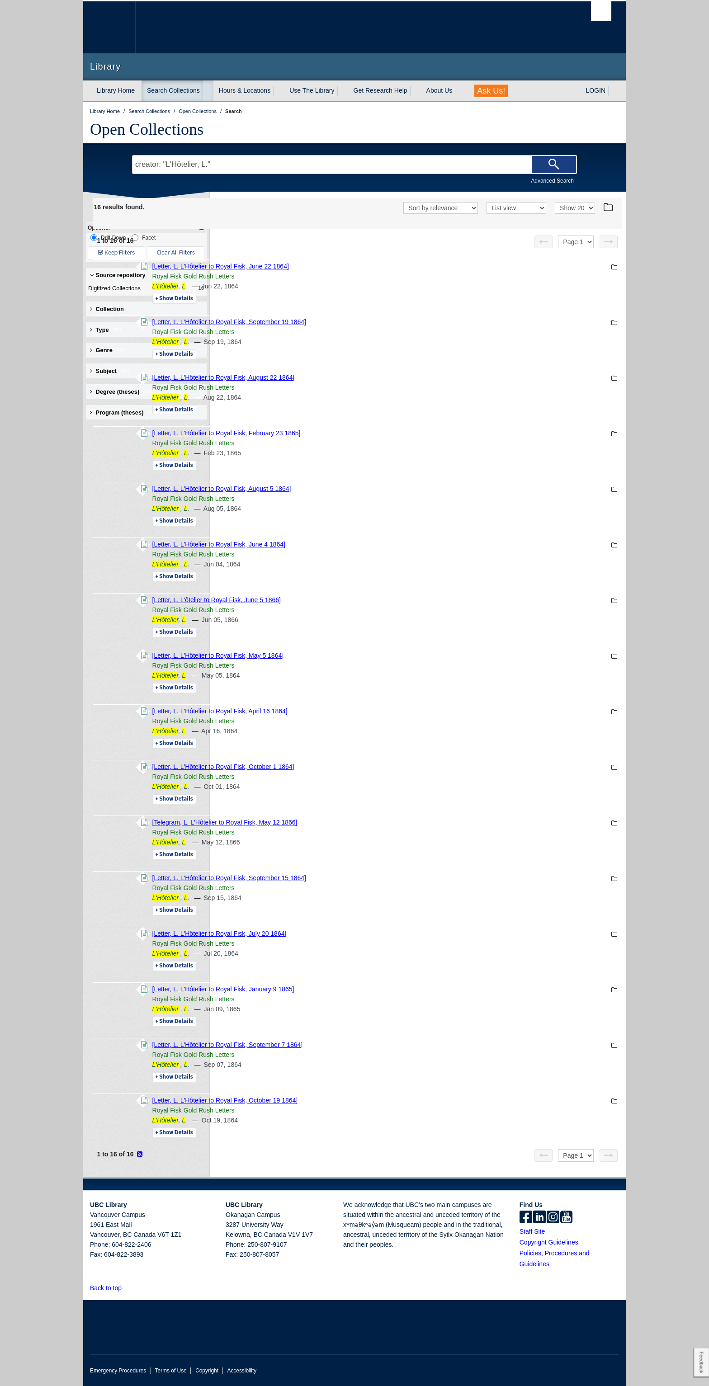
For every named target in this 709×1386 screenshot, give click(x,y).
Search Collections (173, 90)
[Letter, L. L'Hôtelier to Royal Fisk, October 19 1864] (348, 1100)
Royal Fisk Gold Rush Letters (317, 276)
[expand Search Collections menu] (208, 91)
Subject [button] (110, 371)
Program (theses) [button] (123, 412)
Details (298, 299)
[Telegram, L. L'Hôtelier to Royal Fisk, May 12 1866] (348, 822)
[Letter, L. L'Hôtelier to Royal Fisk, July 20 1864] (343, 933)
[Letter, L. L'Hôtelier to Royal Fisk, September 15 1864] (353, 878)
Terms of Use (171, 1370)
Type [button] (106, 329)
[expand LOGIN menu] (613, 91)
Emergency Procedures (118, 1370)
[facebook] (526, 1218)
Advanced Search (552, 181)
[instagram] (553, 1218)
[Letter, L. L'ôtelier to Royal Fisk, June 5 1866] (340, 599)
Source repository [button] (118, 275)
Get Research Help (380, 90)
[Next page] (609, 242)
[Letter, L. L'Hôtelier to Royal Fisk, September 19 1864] (353, 321)
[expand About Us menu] (460, 91)
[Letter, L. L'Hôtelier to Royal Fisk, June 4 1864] (342, 544)
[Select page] (576, 242)
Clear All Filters (176, 253)
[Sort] (440, 208)
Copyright (206, 1370)
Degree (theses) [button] (121, 391)
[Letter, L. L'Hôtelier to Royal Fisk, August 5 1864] (345, 488)
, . (293, 286)
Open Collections (146, 129)
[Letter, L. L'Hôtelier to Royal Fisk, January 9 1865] (347, 989)
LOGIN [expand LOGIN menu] (595, 90)
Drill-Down (108, 237)
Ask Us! (491, 90)
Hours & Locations (244, 90)
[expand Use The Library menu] (342, 91)
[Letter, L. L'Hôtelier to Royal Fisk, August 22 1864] (347, 377)
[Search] (554, 165)
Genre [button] (108, 350)
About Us (439, 90)
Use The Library (311, 90)
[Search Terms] (354, 164)
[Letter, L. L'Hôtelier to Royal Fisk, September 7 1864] (351, 1044)
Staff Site (532, 1231)
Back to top (110, 1288)
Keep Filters (116, 253)
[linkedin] (539, 1218)
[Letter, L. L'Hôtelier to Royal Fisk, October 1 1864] (347, 766)
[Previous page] (543, 242)
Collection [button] (107, 309)
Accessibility (241, 1370)
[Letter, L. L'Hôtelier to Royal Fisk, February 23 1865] (350, 433)
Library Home (116, 90)
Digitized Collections (144, 288)
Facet (144, 237)
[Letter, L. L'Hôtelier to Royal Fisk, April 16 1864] (343, 711)
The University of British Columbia (109, 27)
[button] (126, 1287)
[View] (516, 208)
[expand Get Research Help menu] (415, 91)
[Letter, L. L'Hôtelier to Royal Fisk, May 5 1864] (341, 655)
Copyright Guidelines (549, 1242)
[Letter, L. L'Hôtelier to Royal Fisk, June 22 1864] (344, 266)
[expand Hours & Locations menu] (278, 91)
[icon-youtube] (566, 1218)
